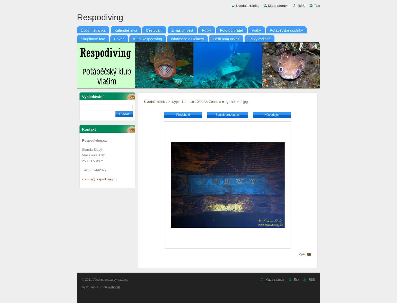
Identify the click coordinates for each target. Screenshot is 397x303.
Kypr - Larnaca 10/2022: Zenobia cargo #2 (203, 102)
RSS (301, 6)
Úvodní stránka (247, 6)
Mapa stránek (278, 6)
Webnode (114, 287)
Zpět (302, 254)
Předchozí (183, 115)
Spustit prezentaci (227, 115)
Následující (271, 115)
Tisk (317, 6)
